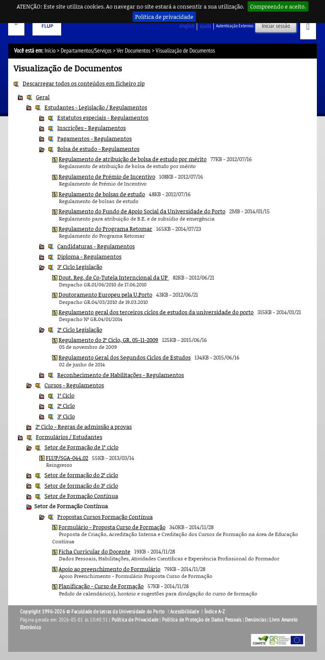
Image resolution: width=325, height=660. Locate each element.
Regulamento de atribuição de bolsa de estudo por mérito (133, 159)
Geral (43, 97)
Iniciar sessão (276, 25)
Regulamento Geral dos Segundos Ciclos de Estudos (125, 357)
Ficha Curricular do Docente (94, 551)
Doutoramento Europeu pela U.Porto (105, 294)
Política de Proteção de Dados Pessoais (202, 619)
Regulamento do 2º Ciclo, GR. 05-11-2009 (108, 340)
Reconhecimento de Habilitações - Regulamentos (120, 375)
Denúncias (255, 619)
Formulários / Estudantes (69, 437)
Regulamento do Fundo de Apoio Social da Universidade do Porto (142, 211)
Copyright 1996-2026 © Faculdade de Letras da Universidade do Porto (93, 611)
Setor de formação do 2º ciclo (81, 475)
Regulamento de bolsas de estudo (102, 194)
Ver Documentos (134, 50)
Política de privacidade (164, 17)
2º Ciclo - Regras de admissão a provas (83, 426)
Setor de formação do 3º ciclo (81, 485)
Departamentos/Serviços (86, 50)
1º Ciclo (65, 395)
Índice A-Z (214, 611)
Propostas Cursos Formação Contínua (105, 517)
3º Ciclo (66, 416)
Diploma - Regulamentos (89, 256)
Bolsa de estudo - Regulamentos (98, 149)
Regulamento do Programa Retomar (105, 229)
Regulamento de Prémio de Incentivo (107, 176)
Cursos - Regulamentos (74, 385)
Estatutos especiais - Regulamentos (102, 117)
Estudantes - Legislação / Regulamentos (95, 107)
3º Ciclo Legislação (79, 267)
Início (50, 50)
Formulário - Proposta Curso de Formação (112, 527)
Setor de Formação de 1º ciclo (81, 447)
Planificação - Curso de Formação (101, 586)
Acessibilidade (184, 611)
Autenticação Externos (235, 26)
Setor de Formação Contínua (81, 496)
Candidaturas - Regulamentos (96, 246)
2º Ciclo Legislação (79, 329)
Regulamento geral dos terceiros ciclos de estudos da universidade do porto (156, 312)
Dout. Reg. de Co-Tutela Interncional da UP (114, 277)
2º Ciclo (66, 406)
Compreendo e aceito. (278, 6)
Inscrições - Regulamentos (91, 128)
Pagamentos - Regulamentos (94, 138)
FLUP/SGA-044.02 (67, 458)
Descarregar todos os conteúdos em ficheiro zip (84, 83)
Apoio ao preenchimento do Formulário (109, 569)
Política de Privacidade (135, 619)
